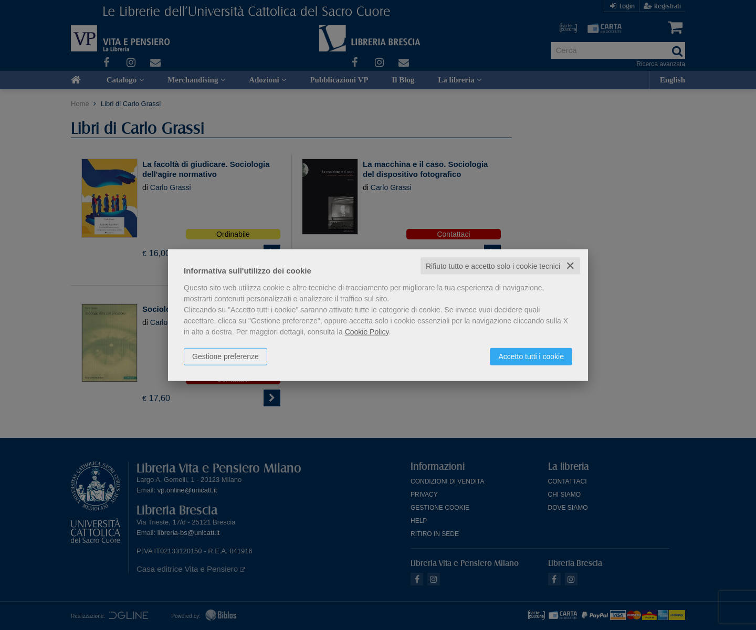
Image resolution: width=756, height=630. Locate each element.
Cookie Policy (367, 331)
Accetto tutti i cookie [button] (531, 356)
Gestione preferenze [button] (225, 356)
